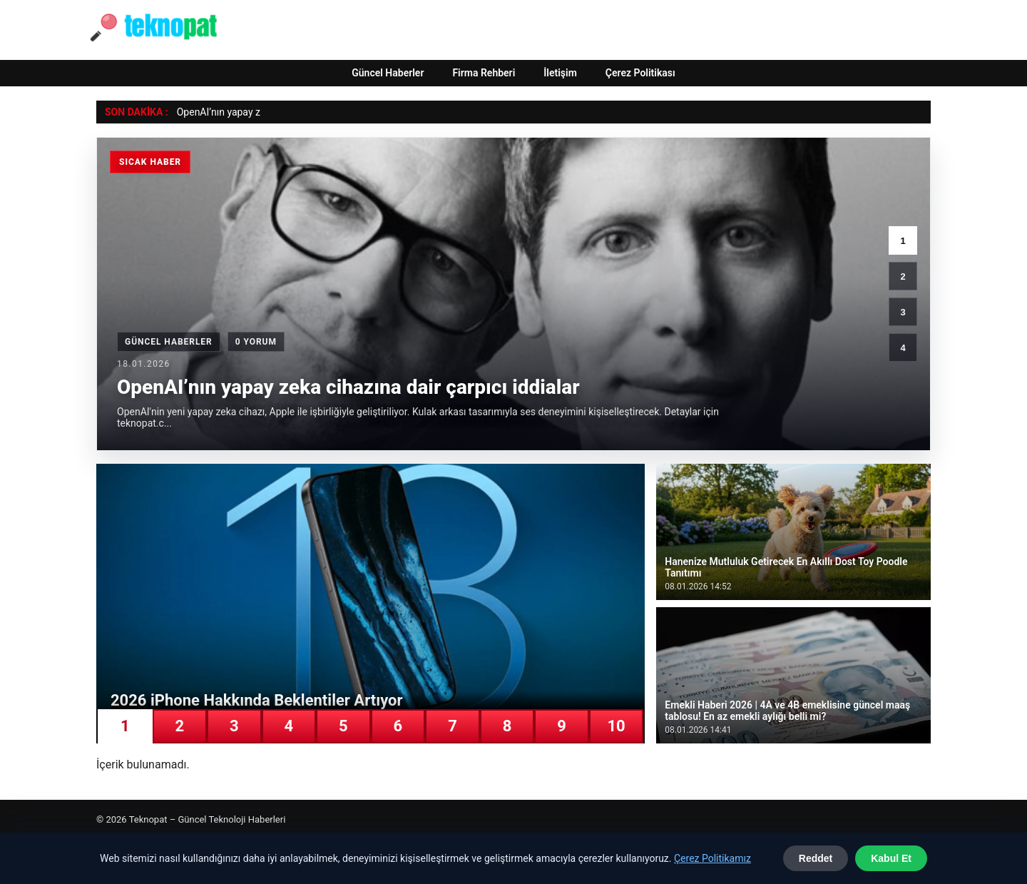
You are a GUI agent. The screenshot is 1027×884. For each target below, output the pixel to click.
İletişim (560, 72)
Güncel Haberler (388, 72)
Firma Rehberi (483, 72)
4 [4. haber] (902, 347)
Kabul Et (891, 858)
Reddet (815, 858)
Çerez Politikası (640, 72)
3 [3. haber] (902, 312)
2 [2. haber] (902, 276)
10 (616, 726)
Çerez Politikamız (712, 858)
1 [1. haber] (902, 240)
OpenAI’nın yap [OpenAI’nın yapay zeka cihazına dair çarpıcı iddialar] (210, 112)
